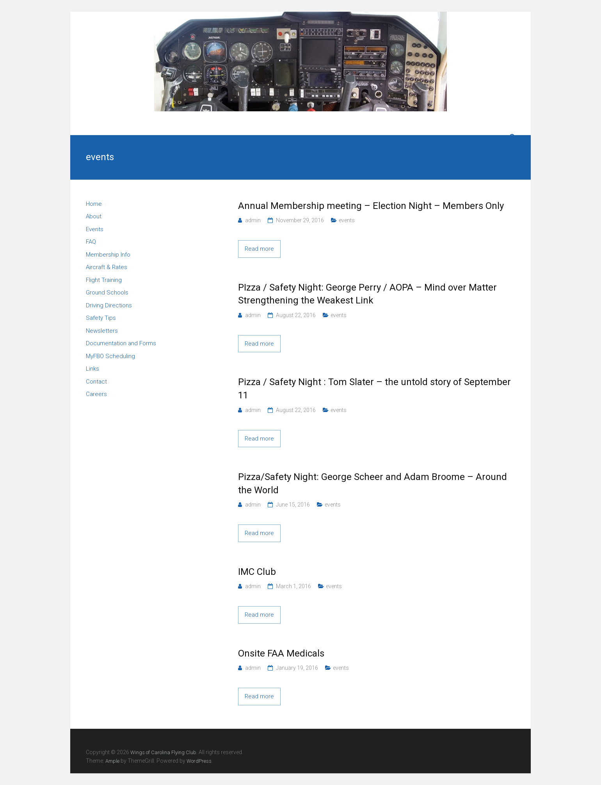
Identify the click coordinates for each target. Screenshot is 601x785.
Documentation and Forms (121, 343)
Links (92, 368)
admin (253, 220)
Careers (96, 394)
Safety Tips (101, 317)
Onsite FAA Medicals (281, 653)
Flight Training (104, 280)
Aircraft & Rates (106, 267)
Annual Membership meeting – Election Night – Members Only (371, 205)
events (347, 220)
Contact (96, 381)
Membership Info (108, 254)
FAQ (91, 241)
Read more (259, 248)
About (93, 216)
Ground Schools (107, 292)
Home (94, 203)
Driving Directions (109, 305)
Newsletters (102, 330)
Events (94, 229)
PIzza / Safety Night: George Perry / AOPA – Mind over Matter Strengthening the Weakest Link (367, 294)
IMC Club (257, 571)
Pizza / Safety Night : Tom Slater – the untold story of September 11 (374, 388)
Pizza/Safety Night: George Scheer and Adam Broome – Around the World (372, 483)
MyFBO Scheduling (110, 356)
